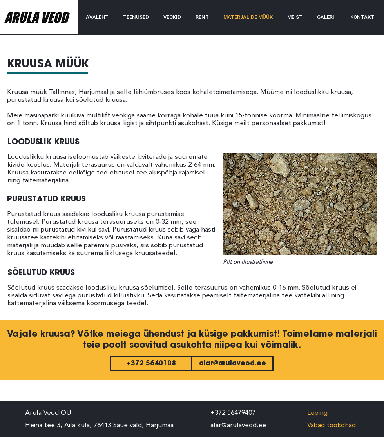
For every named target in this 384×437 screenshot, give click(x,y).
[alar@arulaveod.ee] (232, 363)
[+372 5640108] (151, 363)
